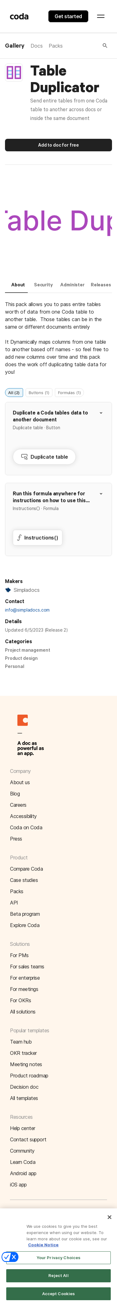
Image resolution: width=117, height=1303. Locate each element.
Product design (21, 658)
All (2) (14, 392)
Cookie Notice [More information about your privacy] (43, 1248)
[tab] (16, 287)
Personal (14, 666)
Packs (55, 46)
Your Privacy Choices (59, 1261)
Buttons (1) (39, 392)
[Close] (109, 1221)
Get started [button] (68, 16)
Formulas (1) (69, 392)
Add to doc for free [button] (58, 145)
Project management (27, 650)
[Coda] (19, 16)
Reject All (58, 1279)
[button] (85, 46)
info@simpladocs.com (27, 609)
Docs (36, 46)
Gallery (14, 46)
